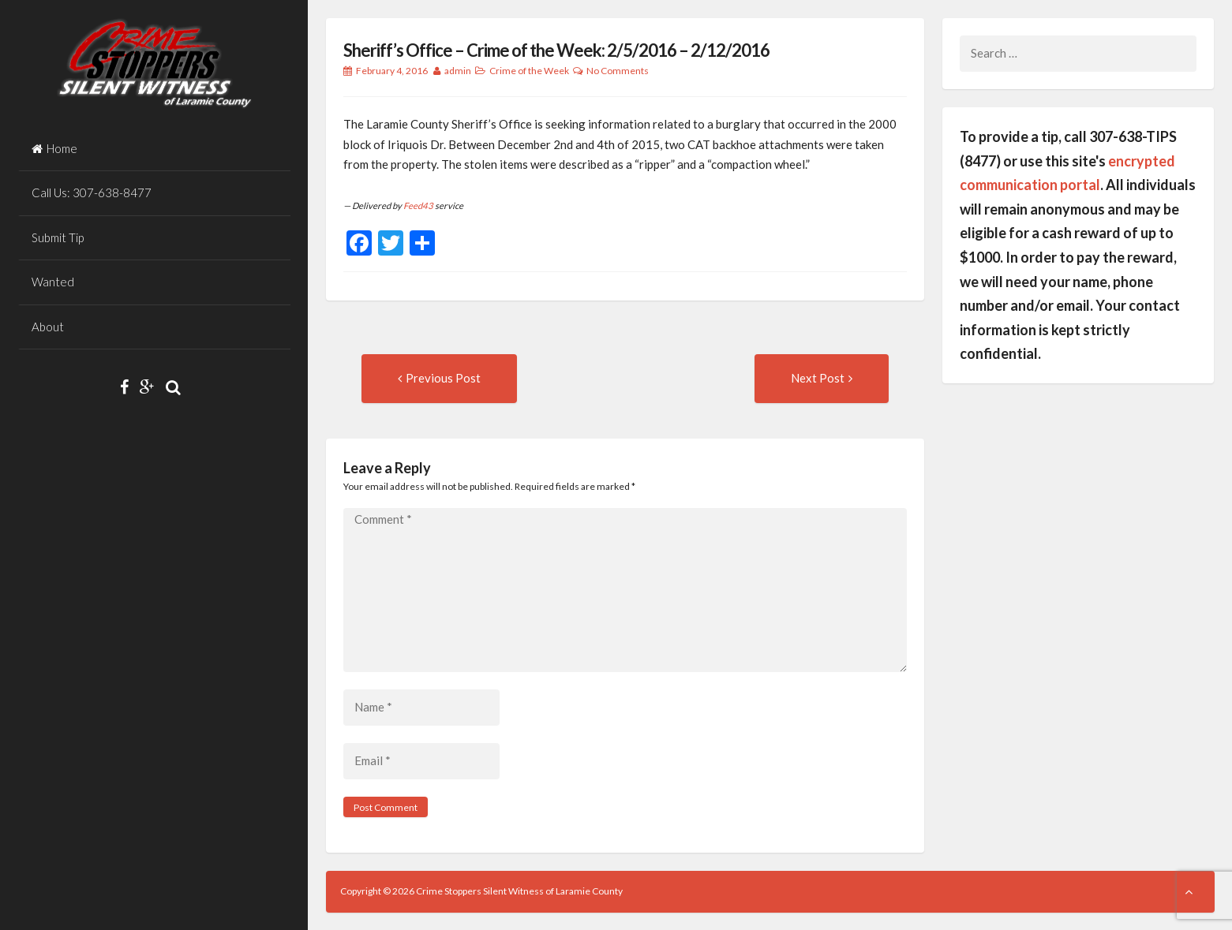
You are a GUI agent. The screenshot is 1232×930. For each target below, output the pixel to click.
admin (457, 71)
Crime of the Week (529, 71)
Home (54, 148)
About (48, 326)
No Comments (617, 71)
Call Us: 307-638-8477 (92, 192)
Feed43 (418, 205)
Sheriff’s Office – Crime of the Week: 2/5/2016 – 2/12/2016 (556, 50)
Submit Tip (58, 237)
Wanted (53, 282)
